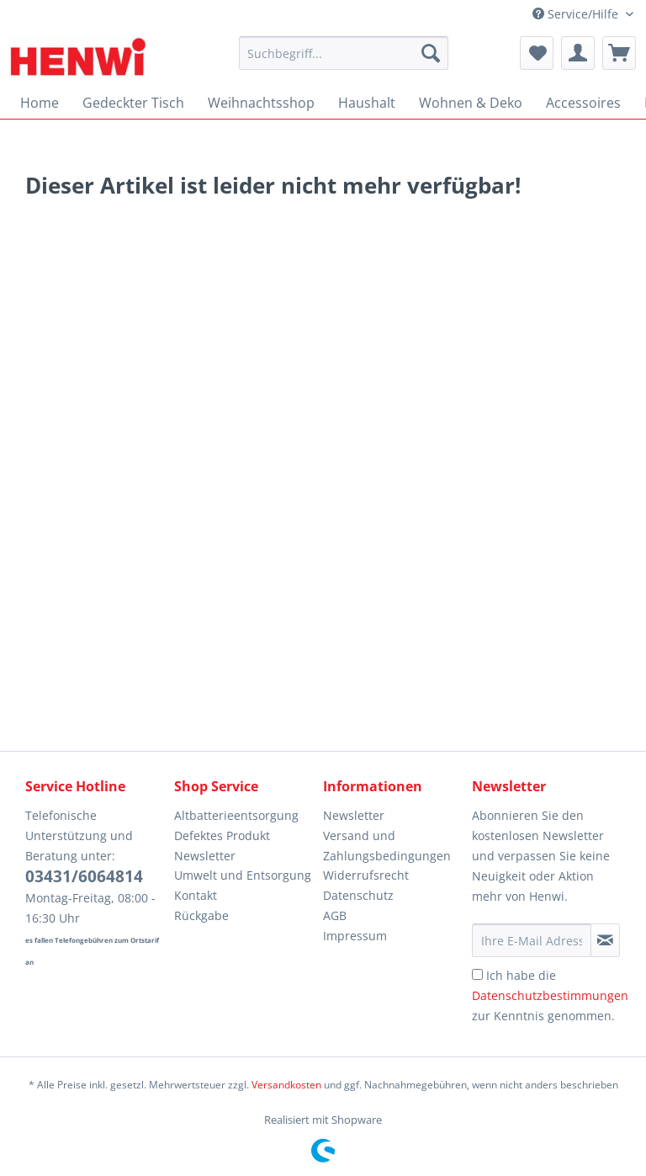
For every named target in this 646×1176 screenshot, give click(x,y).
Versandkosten (286, 1085)
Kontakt (195, 895)
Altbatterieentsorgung (236, 815)
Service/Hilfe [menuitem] (577, 14)
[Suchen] (430, 53)
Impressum (355, 936)
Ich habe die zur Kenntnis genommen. (550, 995)
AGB (335, 915)
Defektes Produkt (222, 835)
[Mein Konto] (578, 53)
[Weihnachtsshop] (261, 103)
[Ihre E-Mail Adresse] (531, 940)
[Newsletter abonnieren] (605, 940)
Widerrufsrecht (366, 875)
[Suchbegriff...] (344, 53)
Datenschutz (358, 895)
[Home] (39, 103)
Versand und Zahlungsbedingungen (387, 845)
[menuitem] (344, 61)
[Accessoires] (583, 103)
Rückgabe (201, 915)
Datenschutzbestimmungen (550, 995)
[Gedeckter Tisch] (133, 103)
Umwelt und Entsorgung (242, 875)
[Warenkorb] (619, 53)
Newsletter (205, 856)
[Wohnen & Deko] (470, 103)
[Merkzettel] (536, 53)
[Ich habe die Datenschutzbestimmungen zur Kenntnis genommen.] (477, 974)
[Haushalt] (366, 103)
